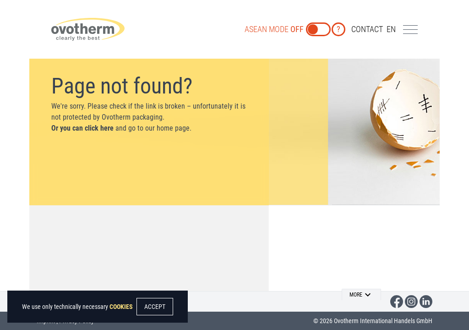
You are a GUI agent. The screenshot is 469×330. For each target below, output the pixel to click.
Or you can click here (82, 128)
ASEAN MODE (274, 29)
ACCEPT (154, 306)
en (391, 29)
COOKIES (121, 306)
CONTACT (367, 29)
